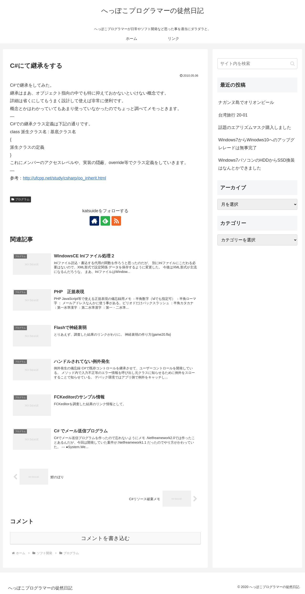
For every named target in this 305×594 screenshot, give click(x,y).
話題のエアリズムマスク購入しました (254, 127)
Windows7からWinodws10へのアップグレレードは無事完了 (256, 144)
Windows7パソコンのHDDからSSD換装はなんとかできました (256, 164)
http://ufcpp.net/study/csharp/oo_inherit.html (64, 178)
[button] (292, 63)
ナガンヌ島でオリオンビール (246, 102)
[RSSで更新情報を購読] (116, 221)
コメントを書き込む (105, 538)
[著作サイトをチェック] (94, 221)
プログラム (20, 199)
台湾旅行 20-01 (233, 115)
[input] (257, 63)
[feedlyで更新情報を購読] (105, 221)
